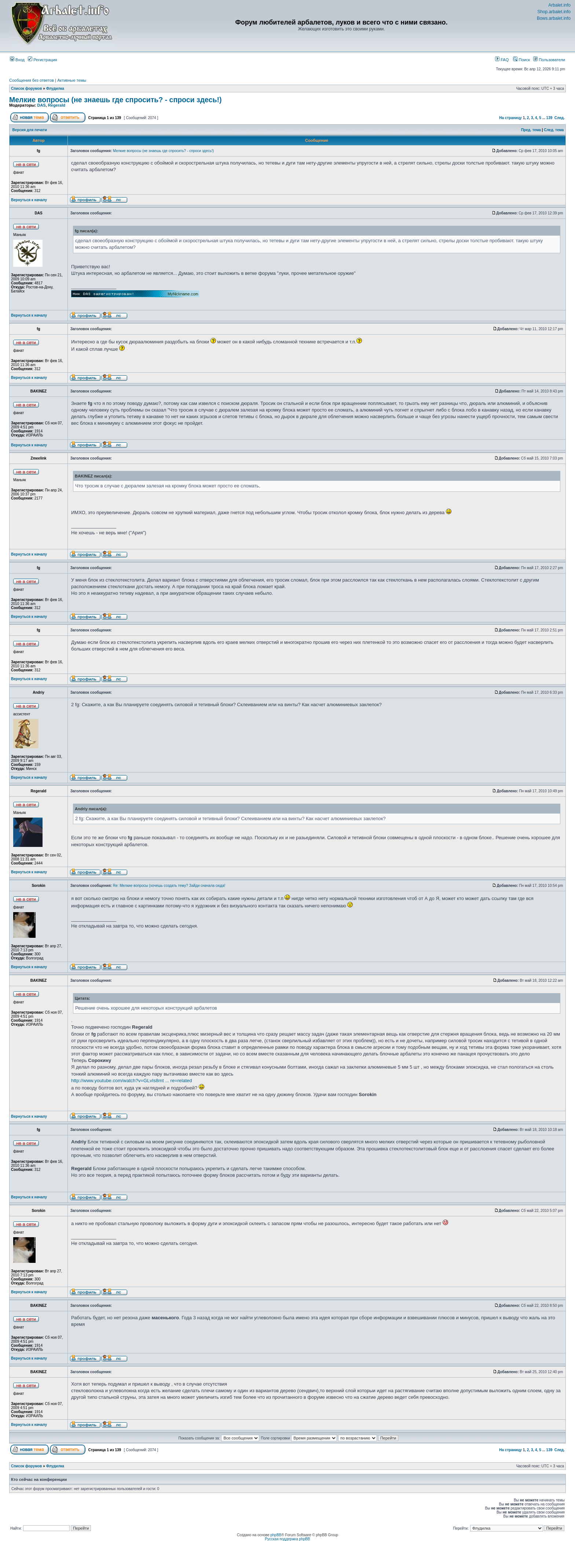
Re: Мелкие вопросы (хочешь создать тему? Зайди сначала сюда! (169, 886)
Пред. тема (531, 130)
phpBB (275, 1535)
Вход (17, 60)
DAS (41, 105)
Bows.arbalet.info (554, 18)
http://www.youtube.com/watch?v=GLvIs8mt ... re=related (131, 1080)
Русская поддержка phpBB (287, 1539)
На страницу (510, 118)
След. (559, 118)
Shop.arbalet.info (554, 11)
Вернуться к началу (29, 200)
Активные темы (71, 80)
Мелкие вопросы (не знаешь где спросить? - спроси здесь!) (115, 100)
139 (549, 118)
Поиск (521, 60)
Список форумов (26, 88)
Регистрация (42, 60)
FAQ (502, 60)
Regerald (56, 105)
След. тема (554, 130)
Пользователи (549, 60)
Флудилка (55, 88)
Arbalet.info (559, 5)
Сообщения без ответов (31, 80)
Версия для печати (29, 130)
